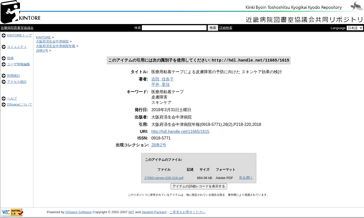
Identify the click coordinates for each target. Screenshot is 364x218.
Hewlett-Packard (154, 212)
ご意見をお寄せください (187, 212)
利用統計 (13, 75)
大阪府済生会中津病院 (52, 41)
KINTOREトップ (19, 35)
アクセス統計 (17, 82)
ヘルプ (12, 98)
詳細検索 (225, 28)
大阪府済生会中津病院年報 (55, 46)
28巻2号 (42, 50)
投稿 (10, 58)
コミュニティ (17, 47)
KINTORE (43, 37)
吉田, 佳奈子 (162, 79)
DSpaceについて (19, 104)
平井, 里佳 (160, 85)
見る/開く (246, 178)
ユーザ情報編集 (18, 64)
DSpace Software (78, 212)
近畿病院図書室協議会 (17, 28)
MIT (131, 212)
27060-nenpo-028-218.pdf (163, 178)
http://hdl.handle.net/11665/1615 (180, 132)
